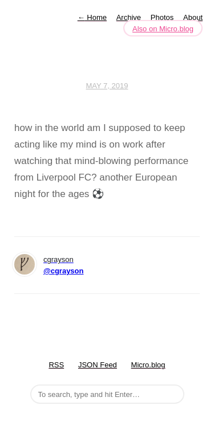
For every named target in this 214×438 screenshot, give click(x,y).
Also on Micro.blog (162, 28)
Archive (128, 17)
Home (92, 17)
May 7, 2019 (107, 85)
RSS (56, 365)
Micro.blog (148, 365)
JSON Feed (97, 365)
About (193, 17)
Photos (162, 17)
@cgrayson (63, 271)
